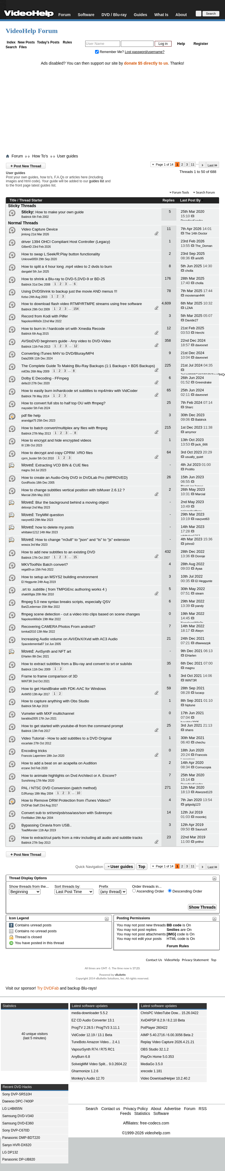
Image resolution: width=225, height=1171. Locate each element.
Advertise (172, 1108)
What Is (161, 14)
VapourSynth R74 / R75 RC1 (92, 1049)
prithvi (199, 841)
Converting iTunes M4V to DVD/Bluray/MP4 (57, 353)
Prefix (103, 886)
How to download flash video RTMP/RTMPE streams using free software (81, 304)
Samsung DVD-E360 (17, 1123)
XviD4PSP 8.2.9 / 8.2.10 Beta (163, 1020)
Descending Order (185, 891)
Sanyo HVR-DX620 (16, 1145)
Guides (140, 14)
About (181, 14)
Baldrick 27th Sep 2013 (35, 842)
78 (169, 291)
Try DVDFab (48, 988)
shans (189, 730)
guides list (96, 181)
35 (169, 663)
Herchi (199, 332)
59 (169, 688)
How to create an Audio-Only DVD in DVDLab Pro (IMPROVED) (74, 477)
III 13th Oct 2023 (31, 445)
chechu (200, 742)
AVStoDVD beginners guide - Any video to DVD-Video (66, 341)
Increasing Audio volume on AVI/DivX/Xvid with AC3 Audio (69, 639)
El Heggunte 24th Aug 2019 (38, 582)
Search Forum (205, 192)
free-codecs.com (154, 1123)
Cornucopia (203, 767)
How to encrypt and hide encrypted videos (56, 440)
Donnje (200, 556)
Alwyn (199, 630)
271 (168, 787)
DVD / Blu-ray (114, 14)
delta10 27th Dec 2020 (35, 383)
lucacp (199, 692)
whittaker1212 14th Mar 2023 (39, 532)
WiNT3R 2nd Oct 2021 (35, 681)
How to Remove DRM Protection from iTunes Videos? (66, 800)
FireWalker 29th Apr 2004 (37, 817)
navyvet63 (202, 519)
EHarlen (190, 655)
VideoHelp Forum (32, 30)
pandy (199, 606)
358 (168, 340)
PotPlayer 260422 (154, 1028)
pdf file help (30, 415)
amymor (190, 432)
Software (86, 14)
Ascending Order (148, 891)
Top (141, 866)
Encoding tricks (34, 751)
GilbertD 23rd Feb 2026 (36, 246)
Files (23, 47)
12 (169, 328)
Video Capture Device (39, 229)
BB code (173, 925)
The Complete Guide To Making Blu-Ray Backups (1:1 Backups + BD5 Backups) (88, 366)
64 (169, 452)
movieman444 (194, 295)
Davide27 (191, 320)
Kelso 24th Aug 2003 (34, 297)
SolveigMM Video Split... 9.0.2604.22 (99, 1064)
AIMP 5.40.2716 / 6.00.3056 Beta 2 (167, 1035)
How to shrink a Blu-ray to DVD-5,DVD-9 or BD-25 (63, 279)
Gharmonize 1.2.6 (84, 1071)
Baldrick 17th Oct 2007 (35, 557)
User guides (67, 156)
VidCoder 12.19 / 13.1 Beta (91, 1035)
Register (201, 43)
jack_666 (201, 444)
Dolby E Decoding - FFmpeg (45, 378)
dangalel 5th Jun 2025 (35, 271)
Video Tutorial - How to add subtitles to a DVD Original (66, 738)
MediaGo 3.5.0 (152, 1064)
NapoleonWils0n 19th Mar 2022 (41, 619)
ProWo (189, 469)
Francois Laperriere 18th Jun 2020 (42, 755)
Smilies (172, 929)
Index (11, 42)
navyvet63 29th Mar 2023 (37, 519)
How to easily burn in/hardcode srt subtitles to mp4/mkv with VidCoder (79, 391)
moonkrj (200, 817)
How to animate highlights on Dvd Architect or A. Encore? (68, 775)
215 (168, 427)
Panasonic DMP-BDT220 (21, 1138)
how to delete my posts (54, 527)
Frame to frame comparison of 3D (49, 676)
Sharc (189, 407)
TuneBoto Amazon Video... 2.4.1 (95, 1042)
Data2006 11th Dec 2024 (37, 358)
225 (168, 365)
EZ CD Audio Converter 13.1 (92, 1020)
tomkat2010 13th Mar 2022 (38, 631)
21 (169, 638)
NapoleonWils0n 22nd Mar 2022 (41, 321)
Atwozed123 (203, 792)
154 (75, 308)
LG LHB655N (12, 1109)
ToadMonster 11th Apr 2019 (38, 830)
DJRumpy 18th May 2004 (37, 793)
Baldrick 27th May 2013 (36, 433)
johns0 (189, 543)
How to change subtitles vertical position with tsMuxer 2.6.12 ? (73, 490)
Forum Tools (180, 192)
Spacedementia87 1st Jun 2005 (41, 644)
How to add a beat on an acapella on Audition (59, 763)
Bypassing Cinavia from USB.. (46, 825)
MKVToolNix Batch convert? (44, 564)
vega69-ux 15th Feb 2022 (37, 569)
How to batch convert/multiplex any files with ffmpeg (64, 428)
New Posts (26, 42)
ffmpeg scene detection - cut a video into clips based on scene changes (80, 614)
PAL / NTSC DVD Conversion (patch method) (58, 788)
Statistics (142, 1113)
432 (168, 551)
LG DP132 (10, 1152)
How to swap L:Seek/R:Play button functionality (60, 254)
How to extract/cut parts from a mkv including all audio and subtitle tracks (81, 838)
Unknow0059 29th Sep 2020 (39, 259)
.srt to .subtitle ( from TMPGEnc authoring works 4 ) (64, 589)
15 (75, 557)
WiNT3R (191, 680)
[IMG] (171, 934)
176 (168, 278)
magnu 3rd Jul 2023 (33, 470)
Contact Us (154, 960)
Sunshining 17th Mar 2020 (37, 780)
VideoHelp (172, 960)
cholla (189, 270)
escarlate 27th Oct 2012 (36, 743)
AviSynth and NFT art (53, 651)
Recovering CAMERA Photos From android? (58, 626)
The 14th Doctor (196, 233)
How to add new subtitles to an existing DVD (58, 552)
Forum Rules (177, 946)
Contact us (110, 1108)
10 (78, 793)
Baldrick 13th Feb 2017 (35, 731)
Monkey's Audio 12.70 (87, 1078)
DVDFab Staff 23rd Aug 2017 (39, 805)
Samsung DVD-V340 (17, 1116)
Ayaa (198, 568)
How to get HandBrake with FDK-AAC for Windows (63, 689)
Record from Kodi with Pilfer (44, 316)
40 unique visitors (34, 1034)
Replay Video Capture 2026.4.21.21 (167, 1042)
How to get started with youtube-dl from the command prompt (72, 726)
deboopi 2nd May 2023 (35, 507)
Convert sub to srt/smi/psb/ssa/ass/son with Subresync (66, 813)
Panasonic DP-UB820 (18, 1159)
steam (199, 593)
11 (192, 164)
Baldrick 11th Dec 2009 (35, 669)
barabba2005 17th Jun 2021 (39, 718)
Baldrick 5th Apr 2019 (34, 706)
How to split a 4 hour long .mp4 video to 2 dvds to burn (66, 266)
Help (181, 43)
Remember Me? (110, 52)
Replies (169, 200)
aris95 (199, 258)
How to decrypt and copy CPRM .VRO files (57, 453)
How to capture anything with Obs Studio (55, 701)
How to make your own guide (59, 212)
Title (13, 200)
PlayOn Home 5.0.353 (157, 1057)
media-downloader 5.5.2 (89, 1013)
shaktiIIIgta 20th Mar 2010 (37, 594)
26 (169, 477)
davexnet (201, 345)
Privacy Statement (195, 960)
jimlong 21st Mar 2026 (35, 234)
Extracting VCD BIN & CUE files (62, 465)
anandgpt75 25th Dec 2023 (38, 420)
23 (169, 837)
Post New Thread (25, 165)
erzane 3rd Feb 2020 (34, 768)
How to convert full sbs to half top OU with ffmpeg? (63, 403)
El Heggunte (203, 581)
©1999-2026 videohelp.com (146, 1133)
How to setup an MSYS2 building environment (59, 577)
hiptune (190, 705)
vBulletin (120, 975)
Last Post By (192, 200)
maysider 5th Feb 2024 (35, 408)
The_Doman (203, 245)
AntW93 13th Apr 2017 (35, 694)
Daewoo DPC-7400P (17, 1101)
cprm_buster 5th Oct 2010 (37, 458)
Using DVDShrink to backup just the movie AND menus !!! (69, 291)
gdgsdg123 (192, 804)
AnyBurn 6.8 (80, 1057)
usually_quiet (194, 457)
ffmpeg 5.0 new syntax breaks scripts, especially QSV (66, 602)
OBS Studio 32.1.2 (154, 1049)
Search (11, 47)
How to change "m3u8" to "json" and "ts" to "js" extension (82, 540)
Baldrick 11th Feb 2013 (35, 346)
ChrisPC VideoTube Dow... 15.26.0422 (169, 1013)
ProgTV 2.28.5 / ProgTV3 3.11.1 (95, 1028)
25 (169, 402)
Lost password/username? (145, 52)
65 (169, 390)
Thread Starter (30, 200)
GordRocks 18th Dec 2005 (38, 482)
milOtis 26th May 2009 (35, 371)
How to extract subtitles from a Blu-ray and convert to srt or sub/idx (76, 664)
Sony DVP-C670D (16, 1130)
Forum (64, 14)
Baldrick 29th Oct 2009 (35, 309)
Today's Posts (48, 42)
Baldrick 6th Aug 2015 (35, 333)
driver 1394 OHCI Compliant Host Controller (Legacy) (65, 242)
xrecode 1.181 (151, 1071)
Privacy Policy (135, 1108)
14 (169, 812)
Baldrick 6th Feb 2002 (35, 216)
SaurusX (201, 829)
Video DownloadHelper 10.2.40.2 (165, 1078)
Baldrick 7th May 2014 (35, 396)
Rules (67, 42)
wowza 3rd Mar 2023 (34, 544)
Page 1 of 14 (164, 164)
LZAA (189, 308)
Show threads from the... (29, 886)
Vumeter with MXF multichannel (47, 713)
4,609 (166, 303)
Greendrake (203, 382)
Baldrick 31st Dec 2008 (35, 284)
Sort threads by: (67, 886)
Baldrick (200, 419)
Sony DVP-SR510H (17, 1094)
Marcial (200, 494)
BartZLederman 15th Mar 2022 (40, 606)
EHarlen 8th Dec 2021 (35, 656)
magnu (190, 668)
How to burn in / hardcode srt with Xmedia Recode (63, 328)
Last (213, 165)
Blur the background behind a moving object (72, 502)
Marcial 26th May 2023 (35, 495)
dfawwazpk (202, 643)
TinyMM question (49, 515)
